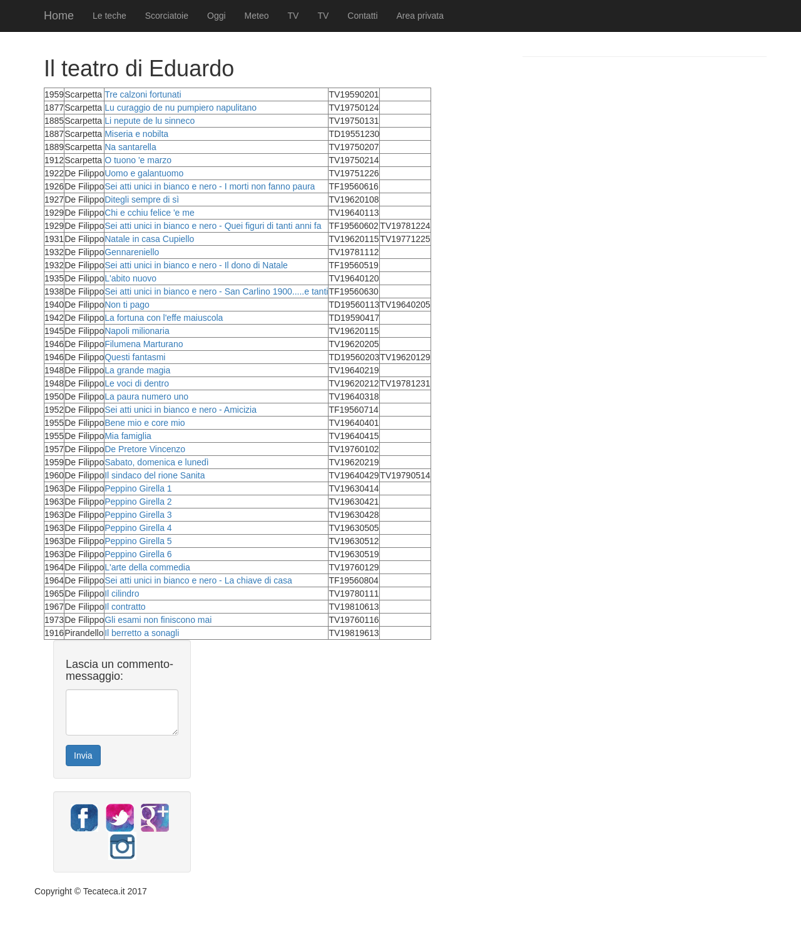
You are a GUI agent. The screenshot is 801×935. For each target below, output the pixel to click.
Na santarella (130, 147)
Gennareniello (132, 252)
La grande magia (137, 370)
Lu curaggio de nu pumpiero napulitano (181, 108)
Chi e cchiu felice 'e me (150, 213)
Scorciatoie (166, 16)
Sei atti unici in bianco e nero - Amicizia (181, 410)
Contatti (362, 16)
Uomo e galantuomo (144, 173)
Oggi (216, 16)
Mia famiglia (128, 436)
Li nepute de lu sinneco (150, 121)
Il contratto (125, 607)
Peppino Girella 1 (138, 488)
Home (59, 15)
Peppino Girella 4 (138, 528)
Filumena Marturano (144, 344)
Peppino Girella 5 (138, 541)
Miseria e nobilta (136, 134)
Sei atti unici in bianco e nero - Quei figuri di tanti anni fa (213, 226)
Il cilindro (122, 594)
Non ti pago (127, 305)
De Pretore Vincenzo (145, 449)
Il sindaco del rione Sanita (155, 475)
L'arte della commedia (147, 567)
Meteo (257, 16)
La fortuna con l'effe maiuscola (164, 318)
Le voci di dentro (137, 383)
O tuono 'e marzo (138, 160)
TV (293, 16)
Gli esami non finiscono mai (158, 620)
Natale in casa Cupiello (149, 239)
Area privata (420, 16)
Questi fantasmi (135, 357)
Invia (83, 756)
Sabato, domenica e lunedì (157, 462)
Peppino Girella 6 (138, 554)
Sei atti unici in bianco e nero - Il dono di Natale (196, 265)
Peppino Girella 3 (138, 515)
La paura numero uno (146, 397)
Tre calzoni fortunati (143, 94)
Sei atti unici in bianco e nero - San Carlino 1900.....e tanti (216, 291)
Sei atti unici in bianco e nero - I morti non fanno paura (210, 186)
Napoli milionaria (137, 331)
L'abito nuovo (130, 278)
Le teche (109, 16)
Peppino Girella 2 (138, 502)
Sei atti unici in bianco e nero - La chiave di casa (198, 580)
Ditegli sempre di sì (142, 200)
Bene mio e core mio (145, 423)
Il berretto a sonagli (142, 633)
